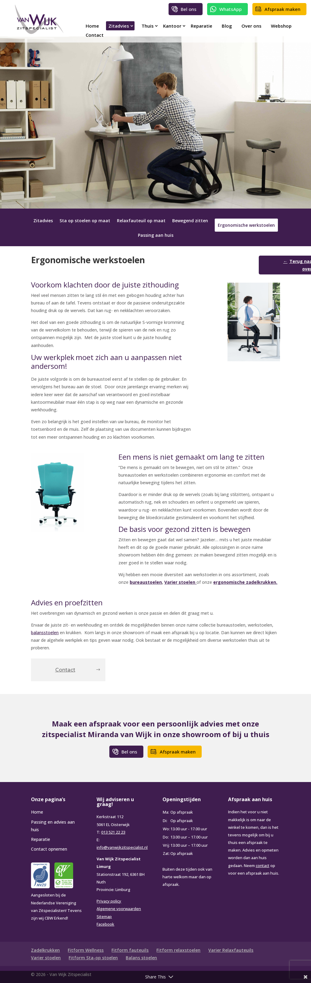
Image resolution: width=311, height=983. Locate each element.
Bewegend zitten (190, 221)
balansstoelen (45, 632)
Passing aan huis (155, 235)
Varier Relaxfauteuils (230, 950)
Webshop (281, 26)
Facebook (105, 924)
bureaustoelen (146, 582)
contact (262, 865)
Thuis (148, 26)
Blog (227, 26)
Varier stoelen (180, 582)
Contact (95, 35)
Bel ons (189, 9)
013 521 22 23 (113, 832)
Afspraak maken (282, 9)
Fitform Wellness (86, 950)
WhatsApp (230, 9)
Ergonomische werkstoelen (246, 225)
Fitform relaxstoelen (178, 950)
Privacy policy (109, 901)
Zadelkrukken (45, 950)
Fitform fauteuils (130, 950)
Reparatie (201, 26)
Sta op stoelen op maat (85, 221)
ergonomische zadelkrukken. (245, 582)
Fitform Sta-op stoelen (93, 958)
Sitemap (104, 916)
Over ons (251, 26)
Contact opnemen (49, 849)
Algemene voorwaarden (119, 908)
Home (92, 26)
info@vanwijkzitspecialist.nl (122, 847)
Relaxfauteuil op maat (141, 221)
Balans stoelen (141, 958)
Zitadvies (118, 26)
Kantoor (172, 26)
